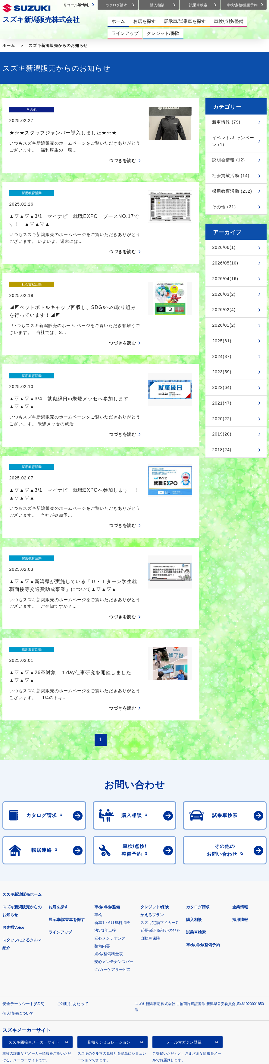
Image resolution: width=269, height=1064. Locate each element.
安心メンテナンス (110, 865)
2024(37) (221, 356)
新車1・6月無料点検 (112, 849)
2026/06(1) (224, 247)
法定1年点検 (105, 857)
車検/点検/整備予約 (203, 871)
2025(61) (221, 340)
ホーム (8, 45)
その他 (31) (224, 206)
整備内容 (102, 872)
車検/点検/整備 (107, 833)
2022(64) (221, 387)
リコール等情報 (34, 999)
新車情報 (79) (226, 122)
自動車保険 (150, 865)
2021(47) (221, 403)
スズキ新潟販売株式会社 (41, 19)
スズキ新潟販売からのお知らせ (58, 45)
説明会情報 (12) (228, 159)
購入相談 (194, 846)
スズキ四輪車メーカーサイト (33, 968)
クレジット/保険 (154, 833)
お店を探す (58, 833)
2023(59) (221, 371)
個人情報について (18, 940)
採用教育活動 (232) (232, 191)
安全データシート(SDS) (23, 930)
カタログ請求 (198, 833)
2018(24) (221, 449)
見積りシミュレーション (108, 968)
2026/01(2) (224, 325)
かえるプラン (152, 841)
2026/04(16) (225, 278)
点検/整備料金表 (108, 880)
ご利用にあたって (72, 930)
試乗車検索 (196, 859)
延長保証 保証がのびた (160, 857)
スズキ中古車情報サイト (108, 999)
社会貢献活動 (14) (230, 175)
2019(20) (221, 434)
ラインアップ (60, 859)
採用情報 (240, 846)
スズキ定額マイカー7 (159, 849)
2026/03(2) (224, 294)
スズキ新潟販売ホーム (22, 821)
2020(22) (221, 418)
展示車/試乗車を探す (66, 846)
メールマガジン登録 (184, 968)
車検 (98, 841)
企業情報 (240, 833)
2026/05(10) (225, 263)
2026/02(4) (224, 309)
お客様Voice (13, 854)
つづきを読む (122, 150)
